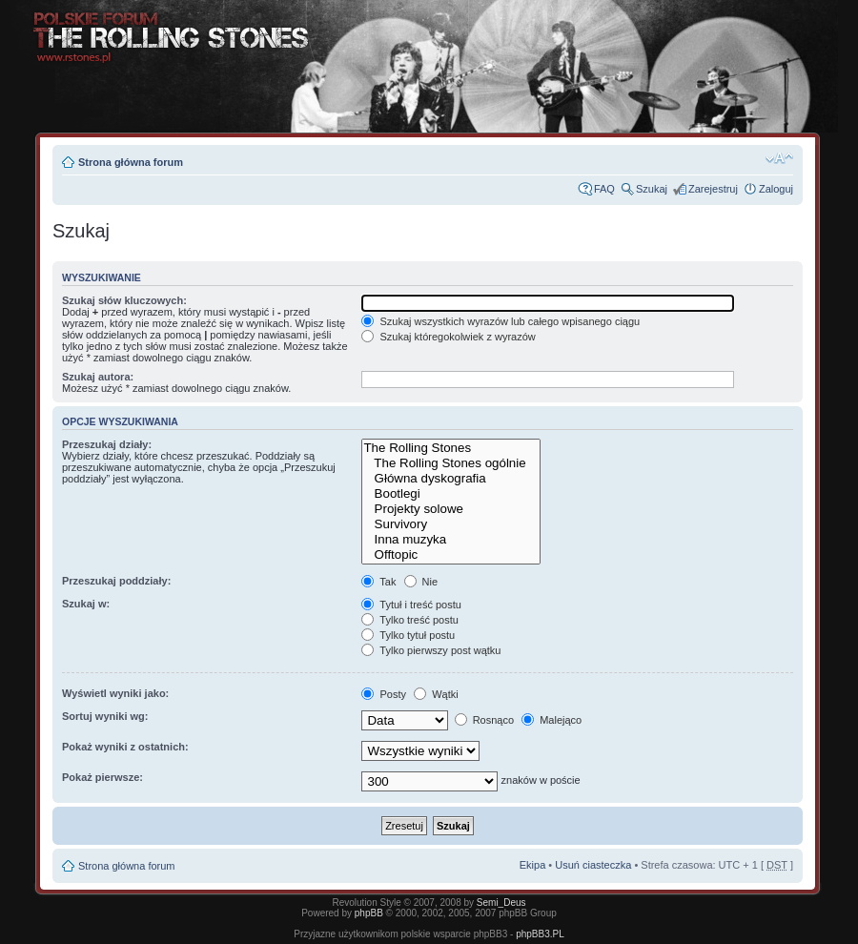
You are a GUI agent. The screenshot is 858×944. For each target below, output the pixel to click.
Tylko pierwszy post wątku (430, 650)
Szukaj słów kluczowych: (124, 300)
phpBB (369, 913)
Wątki (436, 694)
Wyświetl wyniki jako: (115, 693)
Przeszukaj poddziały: (116, 580)
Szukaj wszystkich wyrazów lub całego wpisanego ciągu (500, 321)
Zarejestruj (713, 189)
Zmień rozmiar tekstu (779, 158)
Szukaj (651, 189)
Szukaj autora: (97, 376)
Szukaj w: (86, 603)
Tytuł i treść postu (410, 604)
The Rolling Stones (451, 448)
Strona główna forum (130, 162)
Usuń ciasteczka (593, 865)
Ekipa (533, 865)
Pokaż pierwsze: (102, 777)
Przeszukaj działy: (107, 444)
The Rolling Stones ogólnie (451, 463)
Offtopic (451, 555)
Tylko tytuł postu (408, 635)
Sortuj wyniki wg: (105, 716)
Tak (378, 581)
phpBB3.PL (540, 934)
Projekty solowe (451, 509)
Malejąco (551, 720)
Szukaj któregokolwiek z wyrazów (448, 336)
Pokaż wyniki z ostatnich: (125, 746)
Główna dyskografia (451, 478)
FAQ (604, 189)
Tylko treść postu (409, 620)
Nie (421, 581)
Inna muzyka (451, 539)
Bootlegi (451, 494)
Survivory (451, 524)
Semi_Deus (501, 902)
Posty (383, 694)
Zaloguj (776, 189)
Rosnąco (484, 720)
